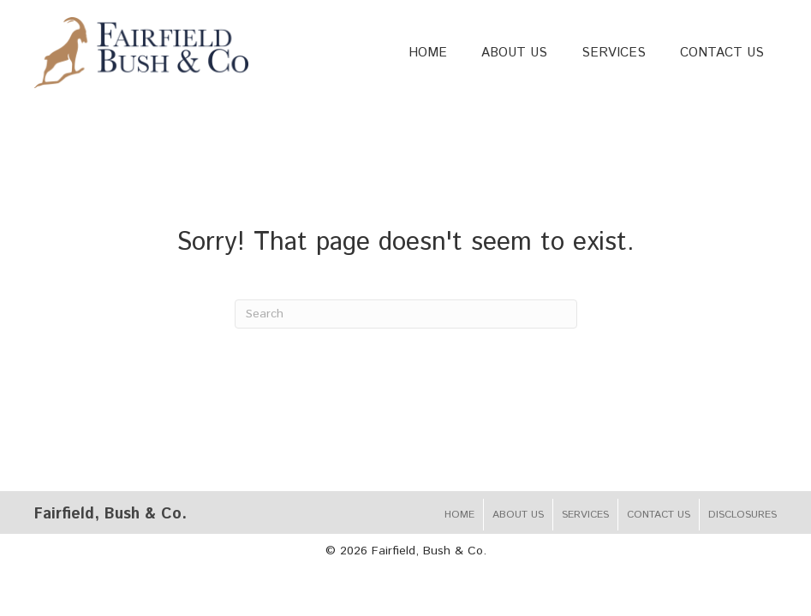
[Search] (406, 314)
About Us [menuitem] (518, 514)
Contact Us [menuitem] (658, 514)
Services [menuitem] (585, 514)
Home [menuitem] (459, 514)
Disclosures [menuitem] (742, 514)
